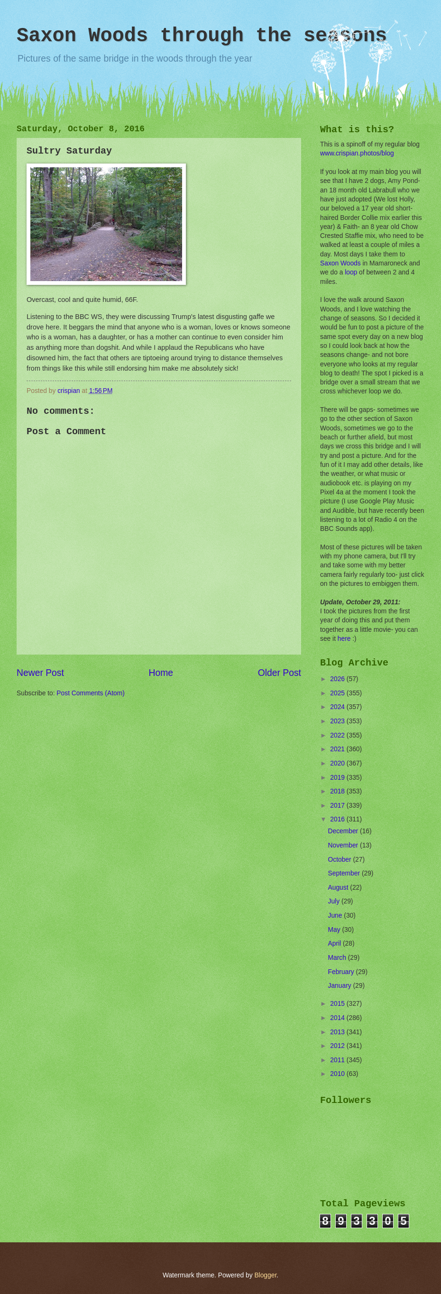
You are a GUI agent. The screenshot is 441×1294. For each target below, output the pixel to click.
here (344, 638)
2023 (338, 721)
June (336, 915)
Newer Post (40, 673)
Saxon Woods (340, 263)
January (340, 985)
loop (351, 272)
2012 (338, 1045)
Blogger (265, 1275)
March (338, 957)
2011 (338, 1060)
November (344, 845)
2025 (338, 693)
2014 (338, 1017)
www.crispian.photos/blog (357, 153)
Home (161, 673)
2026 (338, 679)
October (340, 859)
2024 (338, 707)
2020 (338, 763)
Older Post (279, 673)
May (335, 929)
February (342, 971)
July (334, 901)
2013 (338, 1032)
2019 (338, 777)
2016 (338, 819)
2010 (338, 1073)
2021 (338, 749)
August (339, 887)
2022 (338, 735)
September (345, 873)
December (344, 831)
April (335, 943)
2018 (338, 791)
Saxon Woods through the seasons (202, 36)
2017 (338, 805)
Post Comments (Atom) (90, 693)
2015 (338, 1003)
